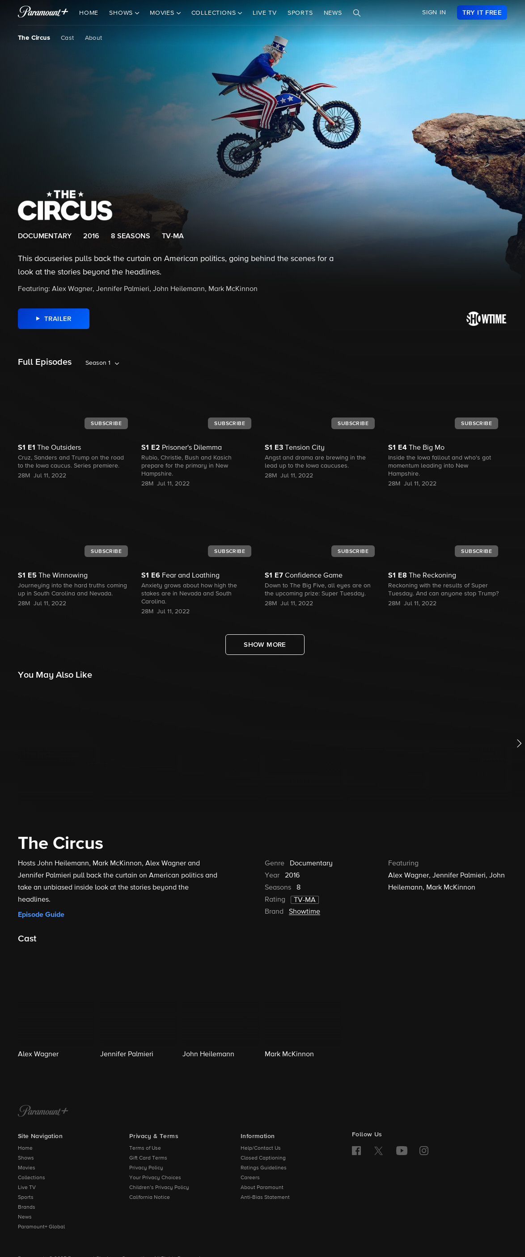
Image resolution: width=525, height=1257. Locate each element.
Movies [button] (163, 13)
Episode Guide (41, 914)
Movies (26, 1168)
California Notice (149, 1197)
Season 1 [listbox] (97, 363)
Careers (250, 1178)
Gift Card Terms (148, 1158)
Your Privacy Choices (155, 1178)
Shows (26, 1158)
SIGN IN (434, 12)
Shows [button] (122, 13)
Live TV (265, 13)
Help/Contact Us (261, 1148)
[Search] (357, 13)
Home (88, 13)
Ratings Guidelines (264, 1168)
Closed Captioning (263, 1158)
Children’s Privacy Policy (159, 1187)
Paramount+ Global (41, 1227)
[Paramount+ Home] (43, 1111)
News (333, 13)
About (93, 38)
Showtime (304, 911)
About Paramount (262, 1187)
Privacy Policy (146, 1168)
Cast (67, 38)
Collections (31, 1178)
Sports (300, 13)
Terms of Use (145, 1148)
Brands (26, 1207)
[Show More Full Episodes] (265, 644)
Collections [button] (214, 13)
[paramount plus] (43, 12)
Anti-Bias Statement (265, 1197)
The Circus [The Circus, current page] (34, 38)
